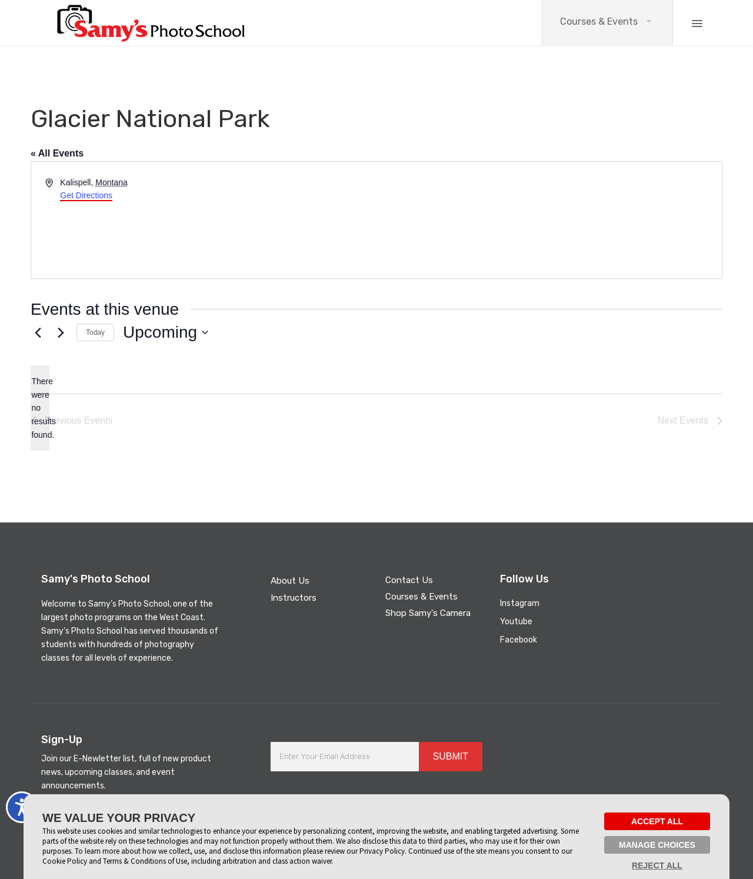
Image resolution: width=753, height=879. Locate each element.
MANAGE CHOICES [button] (657, 845)
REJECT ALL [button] (657, 865)
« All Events (57, 153)
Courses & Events (599, 21)
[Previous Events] (38, 332)
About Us (290, 580)
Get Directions (86, 195)
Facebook (518, 640)
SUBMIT (450, 756)
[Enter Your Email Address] (345, 756)
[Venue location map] (548, 220)
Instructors (293, 597)
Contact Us (409, 580)
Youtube (516, 622)
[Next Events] (61, 332)
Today (95, 332)
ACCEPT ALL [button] (657, 821)
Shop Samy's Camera (428, 613)
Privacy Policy (382, 851)
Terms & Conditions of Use (145, 861)
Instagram (519, 603)
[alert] (40, 408)
